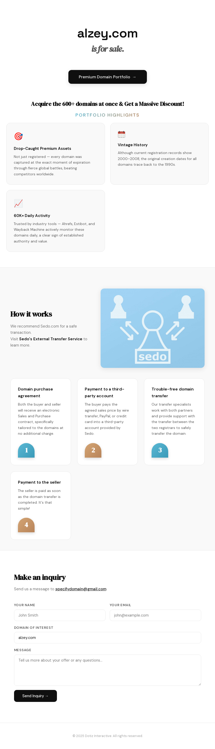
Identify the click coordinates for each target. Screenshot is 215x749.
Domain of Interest (34, 627)
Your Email (121, 605)
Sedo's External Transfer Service (50, 339)
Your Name (24, 605)
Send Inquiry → (35, 696)
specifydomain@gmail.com (80, 589)
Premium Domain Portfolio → (107, 77)
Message (22, 650)
